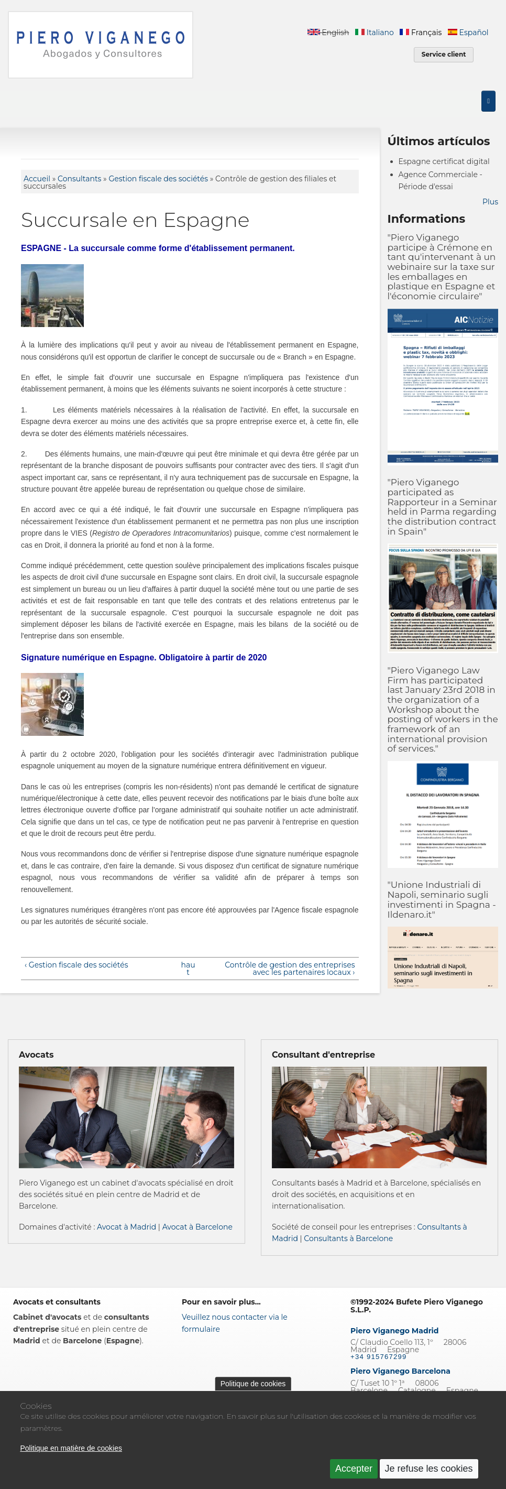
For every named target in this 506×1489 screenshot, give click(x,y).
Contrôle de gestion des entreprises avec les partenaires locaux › (290, 968)
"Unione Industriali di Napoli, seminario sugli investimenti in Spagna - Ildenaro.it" (442, 899)
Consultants (79, 178)
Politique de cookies (253, 1389)
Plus (490, 201)
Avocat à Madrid (126, 1227)
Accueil (37, 178)
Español (468, 32)
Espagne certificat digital (444, 161)
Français (421, 32)
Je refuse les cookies (429, 1474)
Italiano (374, 32)
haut (188, 968)
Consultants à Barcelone (348, 1238)
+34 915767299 (378, 1357)
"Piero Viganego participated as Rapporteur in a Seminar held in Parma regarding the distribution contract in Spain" (442, 506)
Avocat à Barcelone (197, 1227)
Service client (444, 54)
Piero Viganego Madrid (394, 1330)
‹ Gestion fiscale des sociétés (76, 965)
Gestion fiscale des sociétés (158, 178)
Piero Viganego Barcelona (400, 1371)
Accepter (353, 1474)
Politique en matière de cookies (71, 1454)
